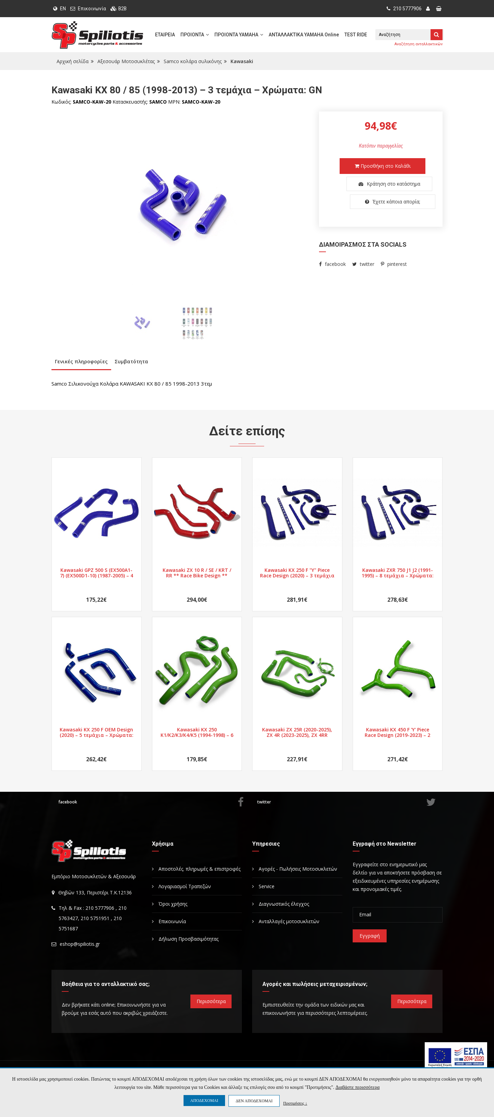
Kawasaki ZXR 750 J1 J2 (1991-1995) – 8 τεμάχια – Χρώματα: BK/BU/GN (398, 572)
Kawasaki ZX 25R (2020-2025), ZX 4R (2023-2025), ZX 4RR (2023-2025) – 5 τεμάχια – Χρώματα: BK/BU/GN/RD (297, 732)
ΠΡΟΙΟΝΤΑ (194, 34)
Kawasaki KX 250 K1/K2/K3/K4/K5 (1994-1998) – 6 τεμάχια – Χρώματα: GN (197, 732)
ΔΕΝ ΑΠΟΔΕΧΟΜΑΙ (254, 1100)
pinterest (394, 264)
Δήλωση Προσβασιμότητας (185, 939)
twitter (363, 264)
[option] (180, 205)
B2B (122, 8)
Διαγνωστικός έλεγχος (280, 904)
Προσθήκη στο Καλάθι (383, 166)
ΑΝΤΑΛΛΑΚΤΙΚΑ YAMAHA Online (304, 34)
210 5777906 (404, 8)
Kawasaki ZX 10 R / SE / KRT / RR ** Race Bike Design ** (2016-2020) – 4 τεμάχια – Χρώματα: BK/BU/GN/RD (197, 572)
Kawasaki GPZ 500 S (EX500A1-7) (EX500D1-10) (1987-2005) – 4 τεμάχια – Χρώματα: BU (96, 572)
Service (263, 886)
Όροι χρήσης (169, 904)
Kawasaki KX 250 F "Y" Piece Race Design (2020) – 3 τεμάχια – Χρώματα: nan (297, 572)
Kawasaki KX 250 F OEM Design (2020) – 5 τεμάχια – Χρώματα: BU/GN (96, 732)
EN (59, 8)
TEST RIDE (355, 34)
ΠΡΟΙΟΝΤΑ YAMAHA (238, 34)
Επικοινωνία (92, 8)
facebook (332, 264)
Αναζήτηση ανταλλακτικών (419, 44)
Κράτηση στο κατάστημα (382, 183)
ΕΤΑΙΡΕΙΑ (165, 34)
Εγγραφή (370, 935)
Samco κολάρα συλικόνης (193, 61)
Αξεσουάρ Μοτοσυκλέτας (126, 61)
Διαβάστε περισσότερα (357, 1087)
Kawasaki (242, 61)
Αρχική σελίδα (73, 61)
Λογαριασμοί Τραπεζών (181, 886)
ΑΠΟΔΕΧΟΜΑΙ (204, 1100)
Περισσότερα (211, 1001)
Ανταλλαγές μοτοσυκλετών (285, 921)
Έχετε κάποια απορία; (382, 201)
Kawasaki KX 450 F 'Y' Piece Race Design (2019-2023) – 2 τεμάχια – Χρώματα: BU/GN (397, 732)
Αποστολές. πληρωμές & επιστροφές (196, 869)
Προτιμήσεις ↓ (295, 1103)
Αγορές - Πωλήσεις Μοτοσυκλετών (294, 869)
